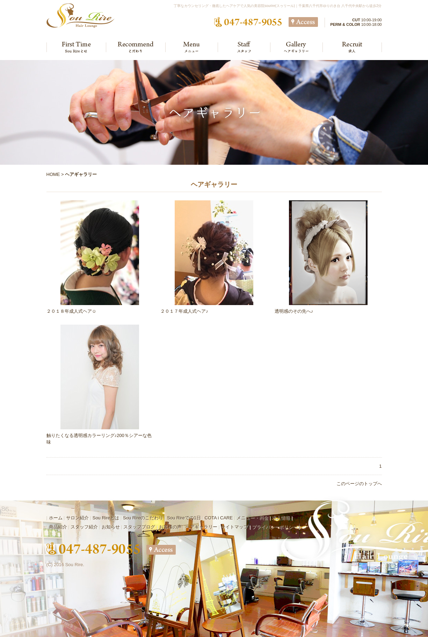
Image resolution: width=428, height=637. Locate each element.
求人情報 (281, 517)
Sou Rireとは (106, 517)
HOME (53, 174)
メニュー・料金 (252, 517)
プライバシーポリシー (274, 526)
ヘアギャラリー (201, 526)
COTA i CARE (219, 517)
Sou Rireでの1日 (184, 517)
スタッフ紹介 (84, 526)
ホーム (56, 517)
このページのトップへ (359, 483)
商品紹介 (58, 526)
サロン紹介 (77, 517)
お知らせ (111, 526)
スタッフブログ (139, 526)
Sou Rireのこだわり (143, 517)
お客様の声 (170, 526)
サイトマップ (234, 526)
